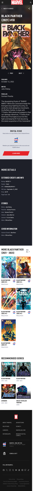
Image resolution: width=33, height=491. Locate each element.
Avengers (4, 401)
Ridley (2, 284)
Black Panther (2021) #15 (5, 281)
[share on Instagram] (10, 470)
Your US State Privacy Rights (10, 481)
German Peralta (7, 96)
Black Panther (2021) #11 (5, 344)
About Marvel (7, 422)
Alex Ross (13, 232)
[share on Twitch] (25, 470)
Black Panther (5, 378)
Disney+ (18, 426)
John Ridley (5, 89)
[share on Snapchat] (19, 470)
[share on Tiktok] (28, 470)
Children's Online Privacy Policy (10, 483)
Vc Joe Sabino (10, 217)
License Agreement (24, 483)
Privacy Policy (20, 479)
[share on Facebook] (4, 470)
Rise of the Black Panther (21, 402)
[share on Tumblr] (13, 470)
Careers (5, 430)
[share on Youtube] (16, 470)
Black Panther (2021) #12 (20, 312)
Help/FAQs (6, 426)
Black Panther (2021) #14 (20, 281)
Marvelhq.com (20, 430)
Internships (7, 434)
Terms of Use (12, 479)
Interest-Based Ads (11, 486)
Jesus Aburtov (10, 215)
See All (28, 251)
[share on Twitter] (7, 470)
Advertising (20, 422)
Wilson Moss (8, 220)
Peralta (6, 284)
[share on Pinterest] (22, 470)
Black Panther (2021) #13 (5, 312)
